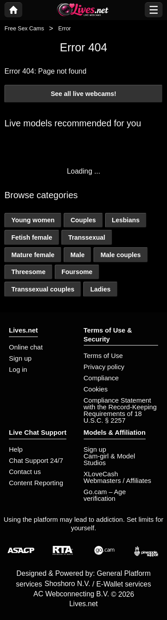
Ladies (100, 289)
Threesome (28, 271)
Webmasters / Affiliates (117, 480)
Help (16, 449)
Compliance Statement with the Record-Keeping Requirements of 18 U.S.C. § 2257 (120, 410)
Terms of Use (103, 355)
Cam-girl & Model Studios (109, 459)
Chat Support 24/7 (36, 460)
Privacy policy (104, 366)
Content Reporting (36, 483)
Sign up (20, 358)
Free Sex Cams (24, 28)
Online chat (26, 347)
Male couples (121, 254)
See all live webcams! (83, 93)
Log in (18, 369)
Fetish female (31, 237)
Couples (83, 220)
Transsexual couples (42, 289)
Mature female (32, 254)
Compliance (101, 378)
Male (77, 254)
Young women (32, 220)
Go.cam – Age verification (105, 495)
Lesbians (125, 220)
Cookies (96, 389)
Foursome (77, 271)
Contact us (25, 471)
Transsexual (86, 237)
